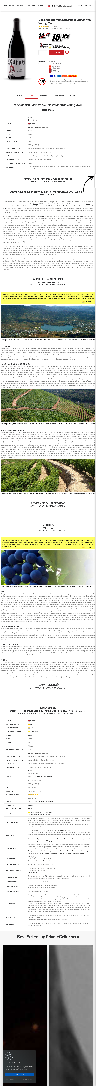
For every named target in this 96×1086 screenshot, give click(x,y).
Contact (88, 6)
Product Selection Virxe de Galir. (48, 179)
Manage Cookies (28, 1079)
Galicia (48, 206)
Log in (80, 6)
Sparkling (31, 6)
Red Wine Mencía (48, 685)
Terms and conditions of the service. (54, 861)
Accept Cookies (19, 1074)
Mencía (32, 124)
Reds (5, 6)
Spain (88, 204)
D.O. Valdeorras (33, 120)
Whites (11, 6)
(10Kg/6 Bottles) (53, 46)
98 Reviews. (53, 27)
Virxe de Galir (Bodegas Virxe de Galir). (40, 777)
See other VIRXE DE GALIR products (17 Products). (54, 28)
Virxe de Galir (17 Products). (58, 64)
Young (30, 130)
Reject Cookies (10, 1079)
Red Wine (31, 118)
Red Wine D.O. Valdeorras (48, 503)
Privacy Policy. (23, 1069)
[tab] (19, 96)
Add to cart (56, 52)
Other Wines (21, 6)
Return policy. (32, 857)
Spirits (40, 6)
